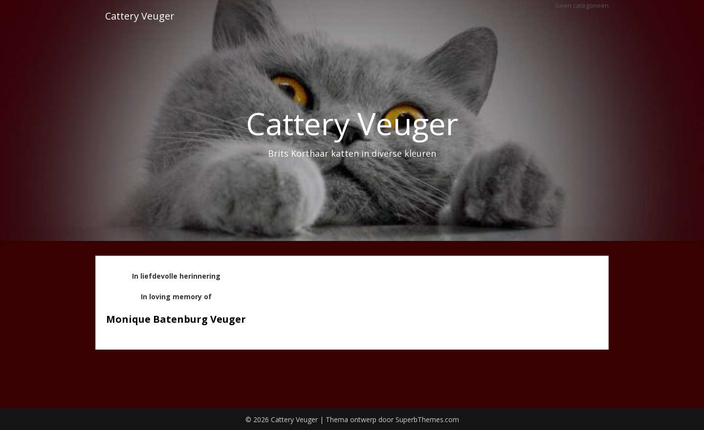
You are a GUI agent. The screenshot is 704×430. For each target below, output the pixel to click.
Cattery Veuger (140, 16)
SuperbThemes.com (427, 419)
